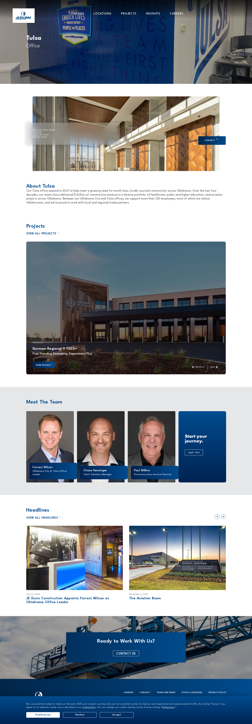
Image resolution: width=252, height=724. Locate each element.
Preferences (43, 715)
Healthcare (38, 342)
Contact (145, 693)
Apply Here (194, 452)
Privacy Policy (217, 693)
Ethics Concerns (192, 693)
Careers (129, 693)
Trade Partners (166, 693)
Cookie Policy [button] (89, 707)
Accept (117, 715)
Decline (80, 715)
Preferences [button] (168, 707)
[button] (76, 13)
